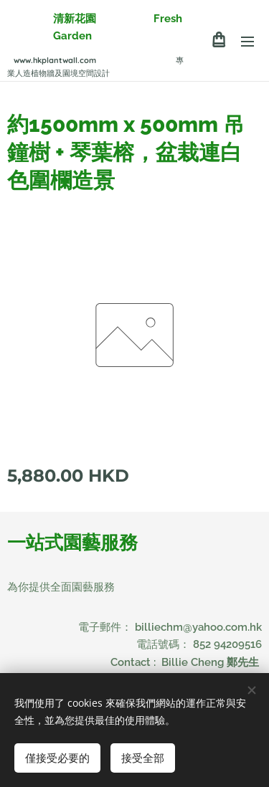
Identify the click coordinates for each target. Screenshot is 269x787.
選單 (247, 41)
